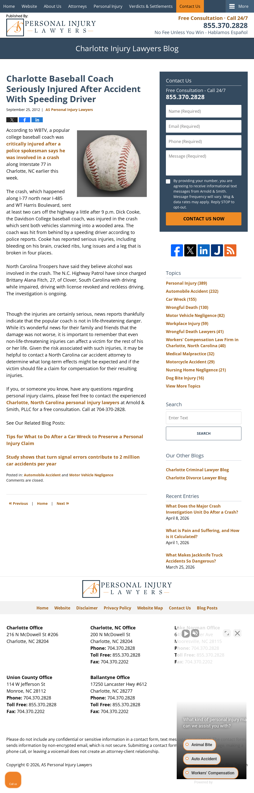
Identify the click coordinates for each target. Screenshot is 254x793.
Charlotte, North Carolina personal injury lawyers (62, 402)
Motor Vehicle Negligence (91, 475)
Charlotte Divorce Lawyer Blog (196, 478)
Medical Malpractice (190, 354)
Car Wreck (181, 299)
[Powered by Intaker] (211, 782)
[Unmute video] (165, 632)
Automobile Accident (42, 475)
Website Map (150, 608)
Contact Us (189, 6)
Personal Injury (108, 6)
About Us (52, 6)
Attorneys (77, 6)
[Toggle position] (227, 632)
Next (63, 503)
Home (9, 6)
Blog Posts (207, 608)
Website (29, 6)
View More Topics (183, 386)
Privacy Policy (117, 608)
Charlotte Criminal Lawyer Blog (197, 470)
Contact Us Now (203, 219)
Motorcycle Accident (190, 362)
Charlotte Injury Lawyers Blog (51, 25)
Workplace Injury (187, 323)
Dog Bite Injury (185, 378)
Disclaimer (87, 608)
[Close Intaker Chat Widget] (237, 632)
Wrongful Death (187, 307)
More (243, 6)
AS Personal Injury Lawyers (66, 765)
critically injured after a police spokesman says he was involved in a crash (35, 150)
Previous (18, 503)
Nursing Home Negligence (196, 370)
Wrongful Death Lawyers (195, 331)
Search (204, 433)
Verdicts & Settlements (151, 6)
